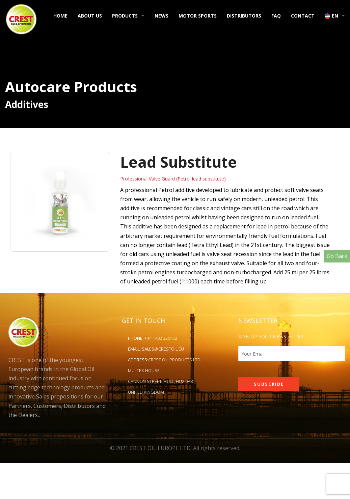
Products (125, 15)
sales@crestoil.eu (163, 349)
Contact (303, 15)
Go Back (337, 256)
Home (60, 15)
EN (331, 15)
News (161, 15)
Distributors (244, 15)
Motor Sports (198, 15)
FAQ (276, 15)
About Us (90, 15)
